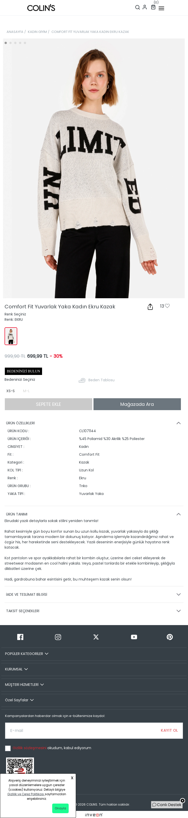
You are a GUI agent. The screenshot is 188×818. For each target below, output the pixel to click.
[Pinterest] (170, 637)
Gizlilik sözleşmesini (30, 747)
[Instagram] (58, 637)
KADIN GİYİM (37, 31)
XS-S (10, 390)
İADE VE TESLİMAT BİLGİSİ (94, 594)
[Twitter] (96, 637)
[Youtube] (134, 637)
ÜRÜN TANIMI (94, 514)
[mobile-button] (161, 8)
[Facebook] (20, 637)
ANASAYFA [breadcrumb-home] (15, 31)
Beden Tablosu (101, 380)
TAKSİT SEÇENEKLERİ (94, 611)
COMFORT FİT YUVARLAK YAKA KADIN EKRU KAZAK (90, 31)
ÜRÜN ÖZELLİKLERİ (94, 423)
